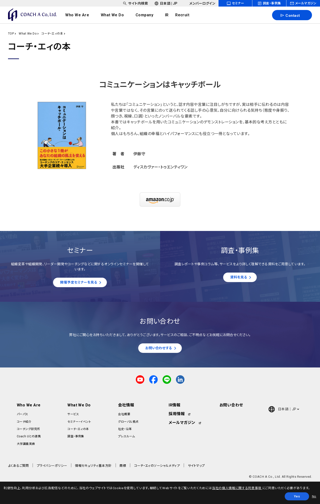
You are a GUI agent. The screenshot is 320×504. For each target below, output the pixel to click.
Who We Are (29, 406)
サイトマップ (196, 467)
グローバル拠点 (128, 423)
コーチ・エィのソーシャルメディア (157, 467)
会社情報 (126, 406)
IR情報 (174, 406)
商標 (122, 467)
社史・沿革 (125, 430)
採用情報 (177, 415)
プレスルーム (126, 438)
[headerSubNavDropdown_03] (199, 3)
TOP (11, 33)
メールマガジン (182, 424)
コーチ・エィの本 (52, 33)
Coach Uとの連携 (29, 438)
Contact (290, 15)
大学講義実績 (26, 445)
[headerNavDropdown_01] (82, 15)
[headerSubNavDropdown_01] (135, 3)
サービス (73, 415)
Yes (297, 496)
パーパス (22, 415)
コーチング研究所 (28, 430)
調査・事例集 (75, 438)
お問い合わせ (231, 406)
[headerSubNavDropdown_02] (166, 3)
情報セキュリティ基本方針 (93, 467)
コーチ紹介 (24, 423)
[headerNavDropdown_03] (149, 15)
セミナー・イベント (79, 423)
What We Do (28, 33)
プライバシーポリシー (52, 467)
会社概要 (124, 415)
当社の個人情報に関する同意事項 (237, 488)
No (314, 496)
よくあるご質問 (18, 467)
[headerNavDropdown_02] (117, 15)
